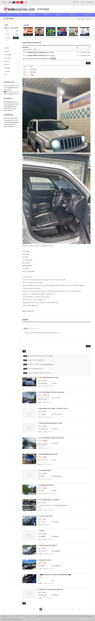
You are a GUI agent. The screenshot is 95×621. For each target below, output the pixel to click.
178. (44, 560)
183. (46, 485)
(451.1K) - (41, 55)
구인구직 (7, 54)
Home (78, 18)
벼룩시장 (6, 61)
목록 (88, 63)
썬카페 (45, 14)
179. (47, 545)
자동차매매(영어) (8, 98)
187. (50, 423)
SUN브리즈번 (72, 14)
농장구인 (7, 58)
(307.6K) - (41, 52)
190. (48, 377)
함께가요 (6, 64)
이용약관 (17, 616)
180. (41, 530)
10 (72, 609)
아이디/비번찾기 (14, 28)
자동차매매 (7, 68)
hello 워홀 (58, 14)
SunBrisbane (90, 2)
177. (54, 574)
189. (51, 392)
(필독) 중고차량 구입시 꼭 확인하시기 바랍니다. (39, 373)
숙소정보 (6, 51)
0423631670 (33, 72)
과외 (5, 74)
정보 (19, 14)
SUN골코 (87, 14)
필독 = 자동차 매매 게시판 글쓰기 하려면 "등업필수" (40, 356)
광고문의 (6, 48)
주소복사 (53, 58)
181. (45, 516)
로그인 (83, 2)
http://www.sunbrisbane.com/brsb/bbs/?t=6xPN (39, 58)
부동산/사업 (31, 14)
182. (49, 499)
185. (47, 454)
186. (51, 438)
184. (44, 470)
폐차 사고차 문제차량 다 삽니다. (35, 368)
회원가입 (76, 2)
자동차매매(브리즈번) (9, 82)
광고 (8, 14)
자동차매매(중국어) (8, 115)
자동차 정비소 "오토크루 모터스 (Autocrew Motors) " (40, 364)
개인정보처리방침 (25, 616)
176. (50, 589)
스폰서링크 (7, 71)
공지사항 (12, 616)
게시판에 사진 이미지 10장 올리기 (35, 360)
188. (53, 408)
